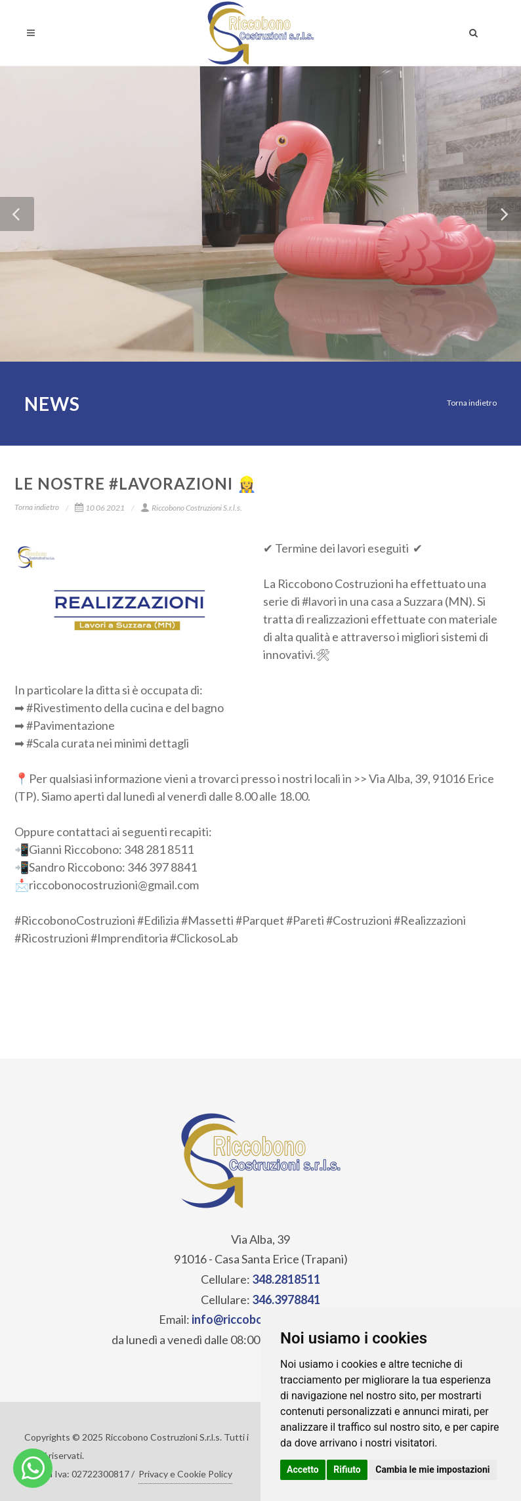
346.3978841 (286, 1299)
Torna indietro (472, 403)
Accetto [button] (303, 1469)
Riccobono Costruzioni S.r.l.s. (191, 508)
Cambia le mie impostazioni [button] (432, 1469)
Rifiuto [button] (347, 1469)
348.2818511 (286, 1279)
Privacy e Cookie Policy (185, 1473)
